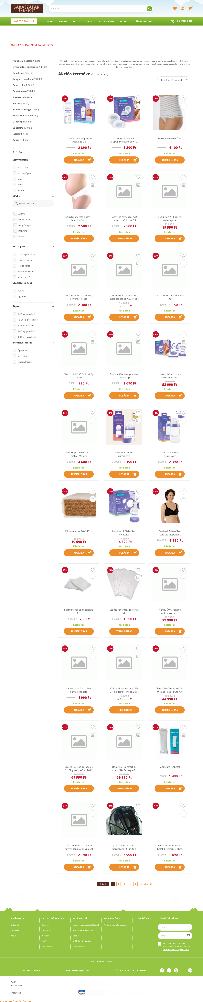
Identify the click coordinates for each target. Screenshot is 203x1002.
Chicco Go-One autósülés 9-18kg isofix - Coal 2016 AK (79, 768)
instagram (176, 970)
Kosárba (79, 160)
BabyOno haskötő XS (169, 138)
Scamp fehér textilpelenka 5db (124, 611)
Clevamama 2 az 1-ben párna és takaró (78, 690)
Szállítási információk (82, 941)
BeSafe (21, 236)
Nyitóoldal (15, 925)
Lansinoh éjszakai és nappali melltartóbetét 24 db (124, 140)
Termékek (15, 930)
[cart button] (191, 8)
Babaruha (23, 127)
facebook (162, 970)
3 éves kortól (24, 277)
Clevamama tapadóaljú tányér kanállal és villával (79, 847)
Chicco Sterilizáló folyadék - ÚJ (169, 297)
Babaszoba (23, 85)
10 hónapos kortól (26, 254)
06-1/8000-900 (184, 20)
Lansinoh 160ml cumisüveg (124, 454)
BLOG (90, 21)
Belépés (45, 925)
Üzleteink (47, 21)
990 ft (21, 290)
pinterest (169, 970)
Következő (145, 884)
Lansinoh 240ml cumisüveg (170, 454)
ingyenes (22, 296)
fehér (20, 184)
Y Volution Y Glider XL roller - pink (170, 218)
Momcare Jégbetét (169, 766)
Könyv (20, 140)
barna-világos (24, 173)
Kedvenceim (47, 946)
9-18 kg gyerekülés (27, 331)
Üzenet (190, 970)
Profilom (45, 935)
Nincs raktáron (25, 361)
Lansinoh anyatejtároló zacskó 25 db (79, 140)
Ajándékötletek (26, 60)
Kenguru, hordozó (27, 79)
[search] (149, 8)
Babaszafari (24, 219)
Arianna (21, 213)
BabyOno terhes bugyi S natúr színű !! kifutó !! (124, 218)
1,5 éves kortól (25, 259)
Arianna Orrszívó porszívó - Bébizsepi (124, 375)
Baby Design (24, 225)
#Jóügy (124, 21)
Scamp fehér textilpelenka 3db (78, 611)
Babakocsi (23, 73)
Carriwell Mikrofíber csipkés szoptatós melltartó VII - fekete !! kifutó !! (170, 533)
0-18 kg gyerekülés (27, 314)
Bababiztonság (26, 109)
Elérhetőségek (79, 946)
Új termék (22, 350)
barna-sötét (23, 167)
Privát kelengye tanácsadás (115, 925)
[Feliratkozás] (188, 935)
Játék (21, 133)
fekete (21, 190)
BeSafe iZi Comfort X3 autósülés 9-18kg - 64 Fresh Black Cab (124, 768)
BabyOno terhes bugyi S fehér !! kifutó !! (78, 218)
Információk (106, 21)
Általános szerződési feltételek (86, 925)
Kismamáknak (25, 115)
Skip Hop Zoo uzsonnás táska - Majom (79, 454)
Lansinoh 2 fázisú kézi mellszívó (124, 533)
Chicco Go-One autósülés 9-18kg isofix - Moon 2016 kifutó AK (124, 690)
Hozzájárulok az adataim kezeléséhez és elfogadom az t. (176, 946)
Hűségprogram (143, 21)
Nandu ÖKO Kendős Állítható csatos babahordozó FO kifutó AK (170, 611)
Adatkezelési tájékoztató (83, 930)
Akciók (63, 21)
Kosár (44, 941)
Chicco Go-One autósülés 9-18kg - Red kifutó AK (170, 690)
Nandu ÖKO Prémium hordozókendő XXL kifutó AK (124, 297)
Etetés (21, 103)
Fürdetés (22, 97)
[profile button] (183, 8)
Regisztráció (47, 930)
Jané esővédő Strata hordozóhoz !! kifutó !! (124, 847)
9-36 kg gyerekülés (27, 336)
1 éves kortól (24, 265)
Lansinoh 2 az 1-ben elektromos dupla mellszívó (170, 375)
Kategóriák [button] (21, 21)
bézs (20, 178)
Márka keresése (26, 203)
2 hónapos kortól (26, 271)
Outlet (77, 21)
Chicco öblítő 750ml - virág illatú (79, 375)
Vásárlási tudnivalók (31, 970)
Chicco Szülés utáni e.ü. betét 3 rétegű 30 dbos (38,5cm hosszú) (170, 847)
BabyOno (22, 230)
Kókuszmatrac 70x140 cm (78, 531)
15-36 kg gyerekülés (28, 319)
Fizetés (76, 935)
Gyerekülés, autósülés (30, 67)
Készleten (22, 356)
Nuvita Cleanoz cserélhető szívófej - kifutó (78, 297)
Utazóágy (22, 121)
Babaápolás (24, 91)
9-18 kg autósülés (26, 325)
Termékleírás (170, 160)
